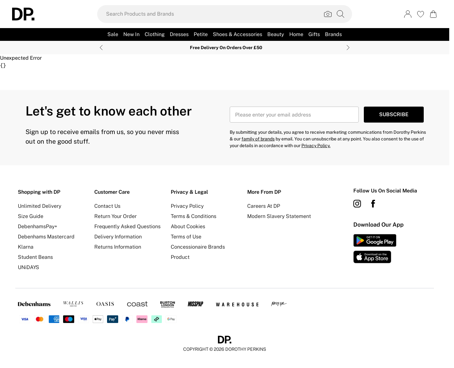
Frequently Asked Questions (127, 226)
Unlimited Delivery (39, 206)
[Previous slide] (101, 47)
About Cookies (188, 226)
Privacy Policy (187, 206)
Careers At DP (263, 206)
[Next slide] (348, 47)
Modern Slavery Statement (279, 216)
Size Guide (30, 216)
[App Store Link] (374, 248)
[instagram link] (357, 203)
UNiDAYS (28, 267)
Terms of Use (186, 237)
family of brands (258, 138)
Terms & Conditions (193, 216)
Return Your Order (115, 216)
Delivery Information (118, 237)
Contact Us (107, 206)
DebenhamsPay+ (37, 226)
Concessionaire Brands (198, 247)
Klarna (25, 247)
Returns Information (117, 247)
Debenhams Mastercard (46, 237)
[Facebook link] (373, 203)
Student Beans (35, 257)
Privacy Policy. (315, 145)
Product (180, 257)
